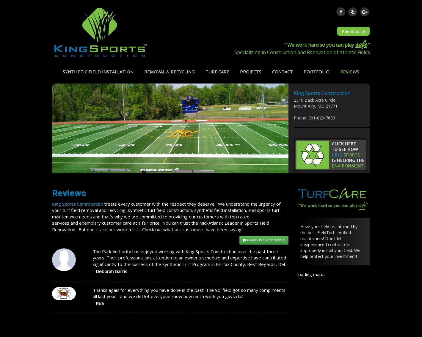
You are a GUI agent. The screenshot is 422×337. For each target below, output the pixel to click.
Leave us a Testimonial (264, 239)
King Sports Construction (77, 204)
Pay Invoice (353, 31)
